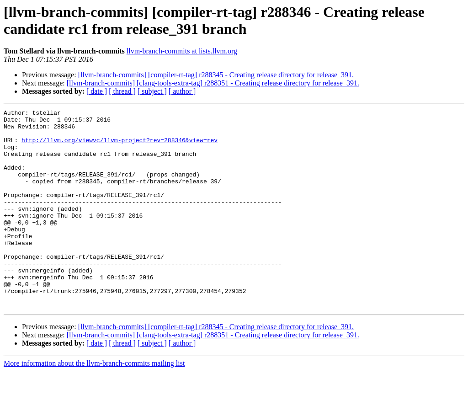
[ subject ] (152, 91)
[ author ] (182, 91)
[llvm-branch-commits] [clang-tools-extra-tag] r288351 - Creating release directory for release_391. (213, 83)
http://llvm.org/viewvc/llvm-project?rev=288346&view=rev (119, 147)
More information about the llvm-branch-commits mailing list (94, 403)
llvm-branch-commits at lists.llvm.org (182, 51)
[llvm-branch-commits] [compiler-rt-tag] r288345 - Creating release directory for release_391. (216, 75)
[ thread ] (122, 91)
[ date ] (96, 91)
